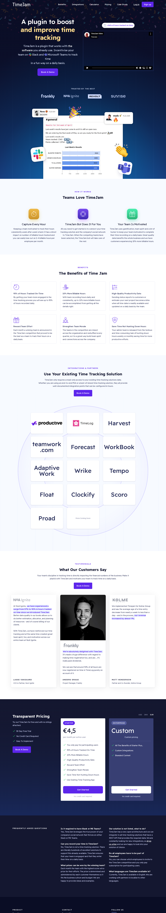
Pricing (108, 4)
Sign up (147, 4)
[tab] (139, 715)
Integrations (78, 4)
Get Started (83, 789)
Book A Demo (48, 72)
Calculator (94, 4)
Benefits (62, 4)
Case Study (122, 4)
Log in (136, 4)
